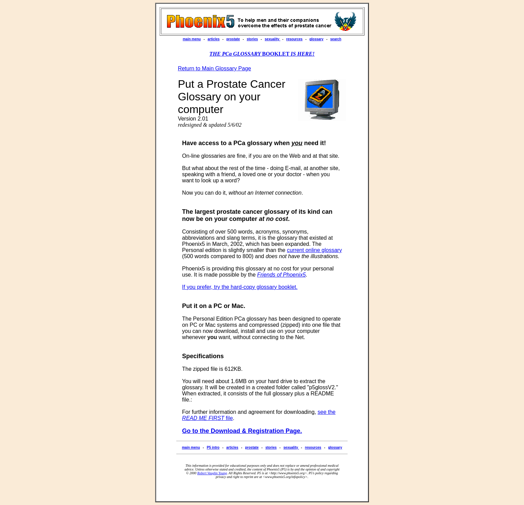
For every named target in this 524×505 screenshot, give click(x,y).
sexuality (272, 39)
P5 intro (213, 447)
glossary (316, 39)
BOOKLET (262, 54)
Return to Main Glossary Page (214, 68)
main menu (192, 39)
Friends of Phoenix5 (281, 275)
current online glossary (314, 250)
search (335, 39)
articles (214, 39)
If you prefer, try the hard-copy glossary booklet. (240, 287)
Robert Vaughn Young (212, 473)
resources (294, 39)
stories (252, 39)
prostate (233, 39)
